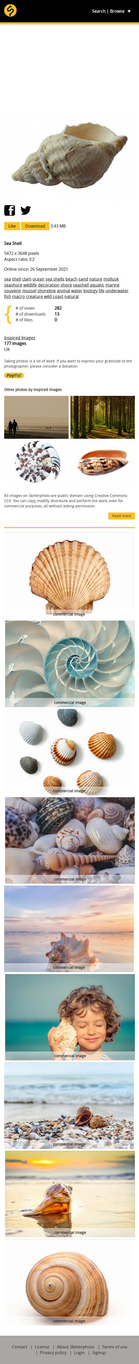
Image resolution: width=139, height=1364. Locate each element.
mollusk (111, 279)
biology (90, 291)
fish (7, 296)
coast (58, 296)
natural (71, 296)
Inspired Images (19, 338)
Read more (121, 515)
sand (83, 279)
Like (12, 226)
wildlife (30, 285)
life (101, 291)
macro (18, 296)
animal (63, 291)
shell (16, 279)
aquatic (97, 285)
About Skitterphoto (76, 1347)
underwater (117, 291)
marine (112, 285)
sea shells (54, 279)
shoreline (46, 291)
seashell (81, 285)
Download (35, 226)
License (42, 1347)
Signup (99, 1352)
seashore (13, 285)
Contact (19, 1347)
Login (79, 1352)
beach (71, 279)
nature (95, 279)
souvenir (12, 291)
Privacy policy (53, 1352)
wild (48, 296)
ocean (38, 279)
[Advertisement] (69, 69)
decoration (48, 285)
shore (66, 285)
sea (7, 279)
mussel (29, 291)
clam (26, 279)
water (76, 291)
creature (34, 296)
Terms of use (114, 1347)
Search (98, 11)
